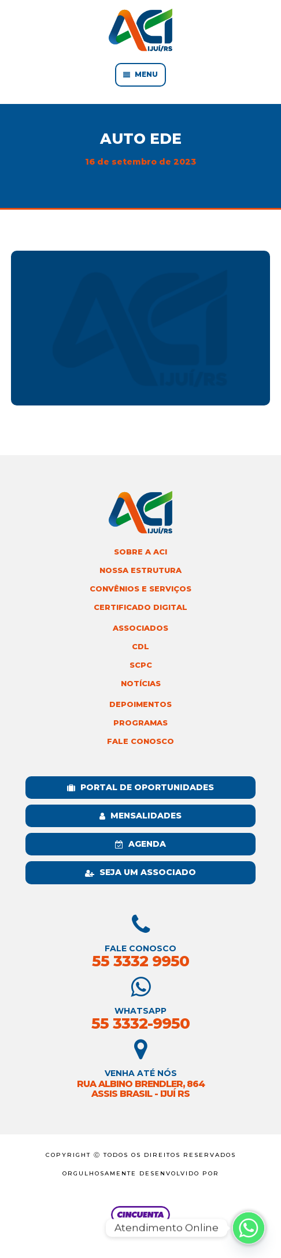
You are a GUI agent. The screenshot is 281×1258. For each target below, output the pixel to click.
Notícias (141, 683)
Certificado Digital (140, 607)
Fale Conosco (140, 741)
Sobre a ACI (140, 552)
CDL (140, 646)
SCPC (141, 665)
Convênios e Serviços (140, 589)
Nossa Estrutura (140, 570)
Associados (140, 628)
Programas (140, 723)
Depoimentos (140, 704)
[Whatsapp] (248, 1228)
